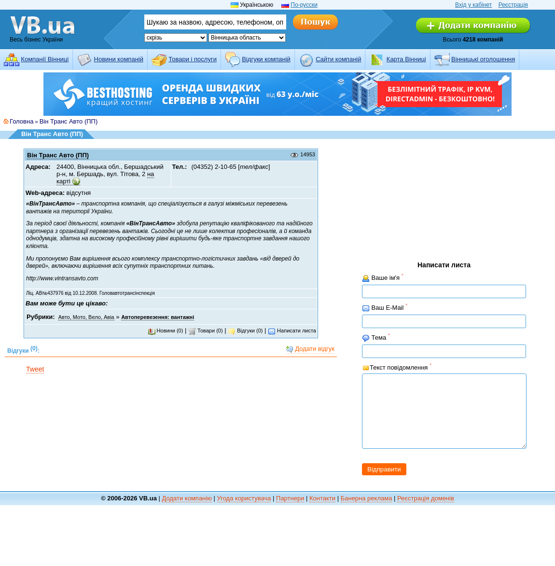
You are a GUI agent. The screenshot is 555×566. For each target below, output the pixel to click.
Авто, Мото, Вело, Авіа (86, 317)
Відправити (384, 483)
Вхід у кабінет (473, 4)
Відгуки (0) (245, 330)
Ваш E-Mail (384, 307)
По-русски (304, 4)
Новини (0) (165, 330)
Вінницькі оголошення (483, 59)
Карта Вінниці (406, 59)
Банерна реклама (366, 512)
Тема (376, 337)
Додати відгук (310, 349)
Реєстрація (513, 4)
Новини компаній (118, 59)
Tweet (35, 369)
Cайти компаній (338, 59)
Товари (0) (205, 330)
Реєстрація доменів (425, 512)
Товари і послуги (192, 59)
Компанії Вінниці (45, 59)
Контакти (322, 512)
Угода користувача (244, 512)
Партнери (290, 512)
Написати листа (292, 330)
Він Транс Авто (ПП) (69, 121)
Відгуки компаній (266, 59)
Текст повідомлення (396, 367)
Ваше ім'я (382, 277)
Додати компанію (187, 512)
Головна (21, 121)
